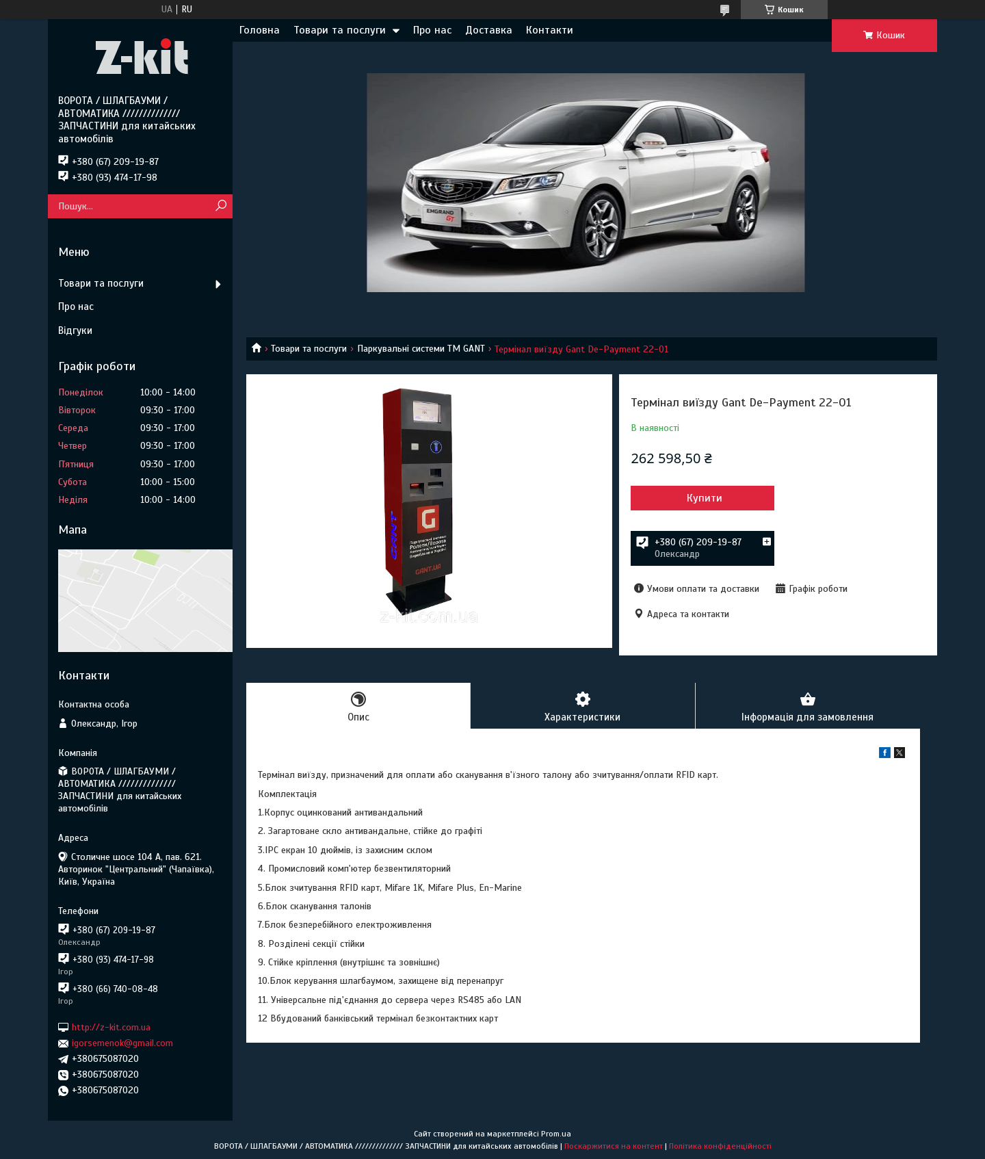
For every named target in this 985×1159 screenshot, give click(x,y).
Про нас (432, 30)
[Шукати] (221, 206)
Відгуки (75, 330)
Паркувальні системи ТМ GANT (421, 348)
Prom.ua (556, 1133)
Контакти (549, 30)
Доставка (488, 30)
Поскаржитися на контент (613, 1146)
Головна (259, 30)
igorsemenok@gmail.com (122, 1043)
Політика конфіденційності (720, 1146)
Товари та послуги (339, 30)
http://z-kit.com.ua (111, 1027)
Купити (704, 498)
